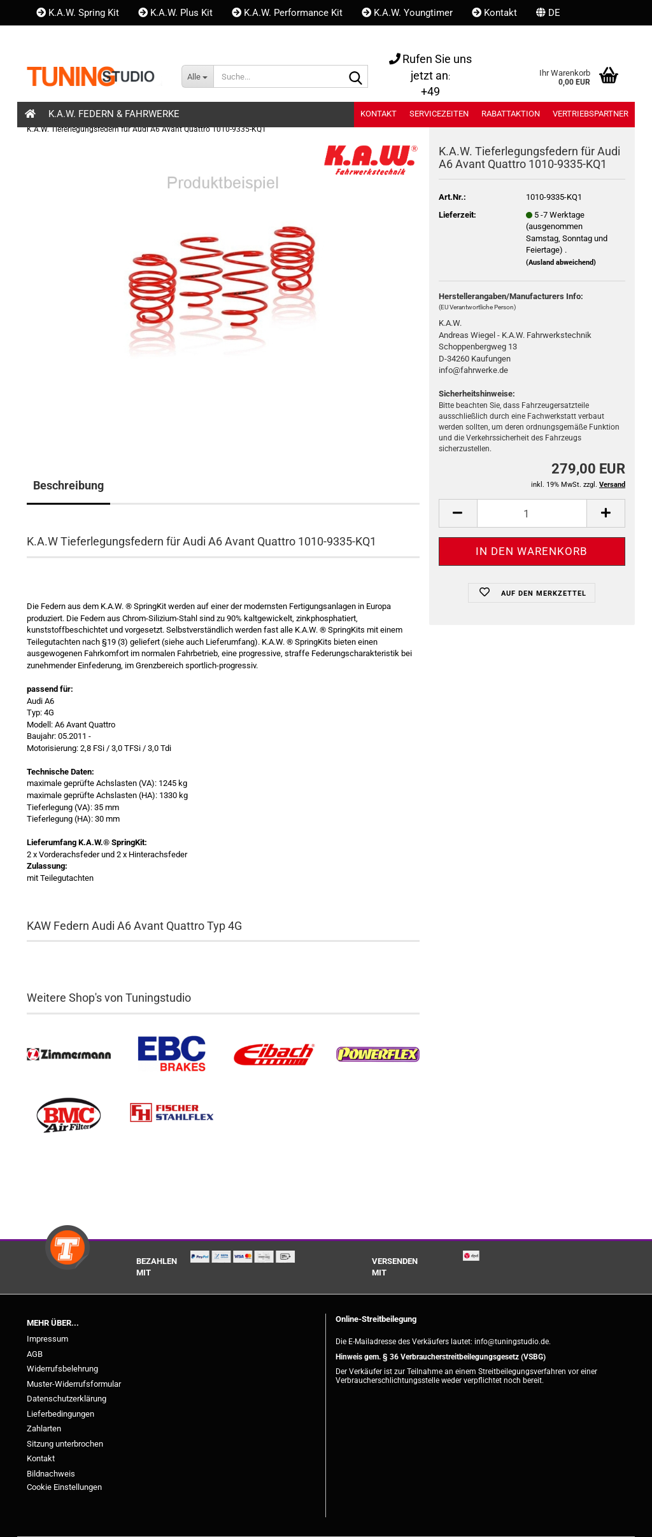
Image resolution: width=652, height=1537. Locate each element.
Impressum (47, 1339)
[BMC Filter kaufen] (69, 1116)
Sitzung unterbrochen (65, 1444)
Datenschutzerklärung (66, 1398)
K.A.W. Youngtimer (407, 12)
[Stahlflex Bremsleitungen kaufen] (172, 1116)
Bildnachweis (51, 1473)
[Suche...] (197, 76)
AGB (35, 1354)
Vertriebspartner (590, 113)
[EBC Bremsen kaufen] (172, 1055)
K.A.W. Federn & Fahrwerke (114, 114)
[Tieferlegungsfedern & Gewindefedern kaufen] (274, 1055)
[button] (548, 12)
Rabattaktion (510, 113)
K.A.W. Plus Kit (175, 12)
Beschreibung (68, 485)
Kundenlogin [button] (69, 38)
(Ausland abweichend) (561, 262)
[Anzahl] (532, 513)
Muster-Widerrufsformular (74, 1384)
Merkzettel (151, 38)
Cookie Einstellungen (64, 1487)
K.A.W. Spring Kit (77, 12)
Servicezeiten (439, 113)
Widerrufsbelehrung (62, 1368)
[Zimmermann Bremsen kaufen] (69, 1055)
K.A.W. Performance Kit (287, 12)
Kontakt (494, 12)
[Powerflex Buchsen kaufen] (378, 1055)
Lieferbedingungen (60, 1414)
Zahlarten (44, 1428)
